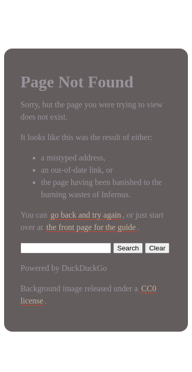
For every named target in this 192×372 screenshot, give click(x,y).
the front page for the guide (91, 227)
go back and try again (86, 215)
